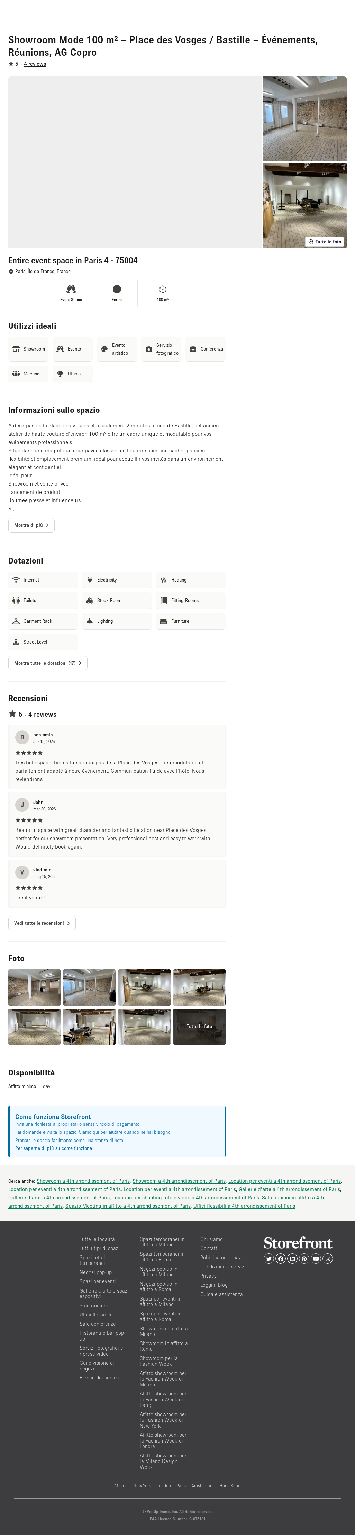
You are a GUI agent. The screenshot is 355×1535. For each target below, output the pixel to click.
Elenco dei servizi (99, 1378)
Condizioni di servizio (224, 1266)
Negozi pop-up (96, 1272)
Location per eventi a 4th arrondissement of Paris (284, 1181)
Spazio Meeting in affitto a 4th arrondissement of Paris (128, 1206)
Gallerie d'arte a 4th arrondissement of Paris (289, 1189)
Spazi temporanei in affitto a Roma (162, 1257)
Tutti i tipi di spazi (100, 1248)
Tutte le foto (324, 242)
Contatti (209, 1248)
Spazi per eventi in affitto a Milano (161, 1301)
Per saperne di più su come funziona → (56, 1148)
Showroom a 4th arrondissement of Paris (83, 1181)
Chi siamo (211, 1239)
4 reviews (35, 64)
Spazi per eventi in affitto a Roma (161, 1316)
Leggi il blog (214, 1285)
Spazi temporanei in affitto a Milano (162, 1242)
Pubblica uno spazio (222, 1257)
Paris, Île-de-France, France (43, 271)
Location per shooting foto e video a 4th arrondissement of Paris (185, 1197)
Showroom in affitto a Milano (164, 1331)
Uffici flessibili (95, 1314)
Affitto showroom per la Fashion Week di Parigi (163, 1399)
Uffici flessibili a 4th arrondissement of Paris (244, 1206)
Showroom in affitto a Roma (164, 1346)
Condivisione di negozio (97, 1366)
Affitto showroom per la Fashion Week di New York (163, 1420)
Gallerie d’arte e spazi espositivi (104, 1293)
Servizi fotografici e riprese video (101, 1351)
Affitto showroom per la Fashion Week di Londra (163, 1440)
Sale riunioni (94, 1305)
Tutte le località (97, 1239)
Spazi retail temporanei (92, 1260)
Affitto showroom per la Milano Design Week (163, 1461)
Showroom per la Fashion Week (159, 1361)
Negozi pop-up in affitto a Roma (159, 1287)
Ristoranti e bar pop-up (102, 1336)
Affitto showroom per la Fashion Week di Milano (163, 1378)
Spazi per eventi (98, 1281)
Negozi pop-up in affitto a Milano (159, 1272)
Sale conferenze (98, 1324)
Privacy (208, 1276)
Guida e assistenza (221, 1294)
